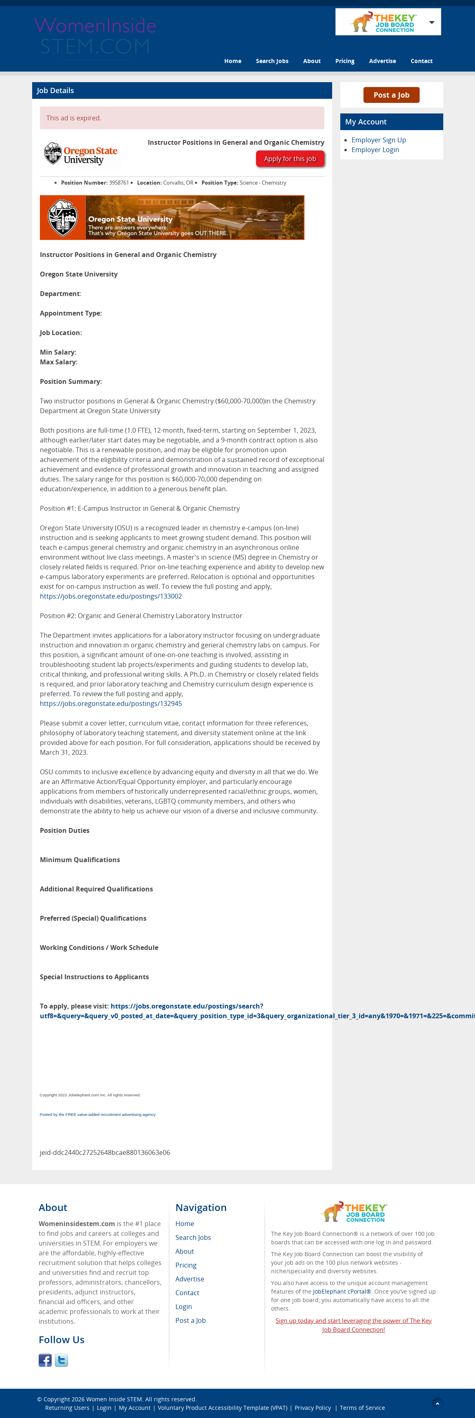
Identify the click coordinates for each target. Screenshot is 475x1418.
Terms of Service (362, 1407)
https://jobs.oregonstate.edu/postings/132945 (111, 703)
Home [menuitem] (184, 1223)
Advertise (382, 61)
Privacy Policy (314, 1407)
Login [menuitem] (183, 1306)
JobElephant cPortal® (342, 1291)
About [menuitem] (184, 1251)
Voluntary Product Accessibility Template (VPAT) (222, 1407)
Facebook (45, 1360)
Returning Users (67, 1407)
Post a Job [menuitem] (190, 1320)
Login (104, 1407)
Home (232, 61)
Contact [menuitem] (187, 1292)
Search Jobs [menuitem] (193, 1237)
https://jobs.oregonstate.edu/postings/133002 (111, 596)
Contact (422, 61)
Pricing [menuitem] (186, 1265)
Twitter (61, 1360)
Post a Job (391, 95)
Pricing (345, 61)
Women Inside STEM (114, 1399)
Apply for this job (290, 158)
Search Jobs (272, 61)
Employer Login (375, 149)
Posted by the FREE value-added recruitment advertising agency (98, 1114)
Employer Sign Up (379, 139)
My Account (135, 1407)
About (312, 61)
